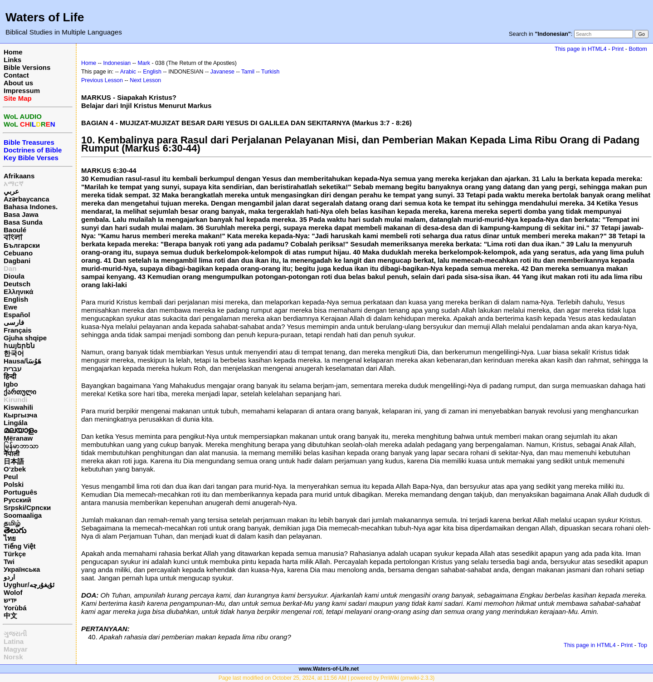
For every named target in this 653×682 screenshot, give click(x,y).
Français (18, 330)
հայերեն (19, 345)
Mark (143, 63)
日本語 (14, 461)
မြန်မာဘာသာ (21, 446)
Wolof (13, 592)
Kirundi (16, 399)
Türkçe (15, 554)
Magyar (16, 649)
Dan (10, 268)
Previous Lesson (102, 80)
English (16, 299)
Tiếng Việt (19, 546)
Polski (14, 484)
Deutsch (17, 284)
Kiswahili (18, 407)
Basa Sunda (23, 222)
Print (618, 48)
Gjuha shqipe (25, 338)
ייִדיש (10, 600)
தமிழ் (12, 523)
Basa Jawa (21, 214)
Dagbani (17, 261)
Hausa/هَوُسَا (22, 361)
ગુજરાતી (15, 634)
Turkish (270, 72)
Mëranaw (18, 438)
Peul (11, 477)
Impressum (22, 90)
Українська (22, 569)
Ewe (10, 307)
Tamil (247, 72)
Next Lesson (145, 80)
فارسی (14, 322)
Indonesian (117, 63)
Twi (9, 561)
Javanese (222, 72)
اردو (9, 577)
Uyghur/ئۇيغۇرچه (29, 585)
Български (22, 245)
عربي (11, 191)
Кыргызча (20, 415)
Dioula (14, 276)
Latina (14, 641)
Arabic (128, 72)
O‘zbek (15, 469)
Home (13, 52)
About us (18, 83)
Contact (16, 75)
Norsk (13, 657)
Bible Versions (27, 67)
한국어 (14, 353)
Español (17, 315)
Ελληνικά (18, 291)
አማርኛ (14, 183)
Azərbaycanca (26, 199)
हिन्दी (10, 376)
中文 (10, 615)
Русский (17, 500)
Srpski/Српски (27, 507)
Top (642, 645)
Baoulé (15, 230)
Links (12, 60)
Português (20, 492)
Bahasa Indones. (31, 207)
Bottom (638, 48)
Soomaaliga (23, 515)
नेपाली (11, 453)
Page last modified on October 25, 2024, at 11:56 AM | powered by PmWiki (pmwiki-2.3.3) (327, 678)
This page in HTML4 (581, 48)
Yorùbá (15, 608)
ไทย (10, 538)
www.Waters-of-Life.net (329, 669)
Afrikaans (19, 176)
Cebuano (18, 253)
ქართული (20, 392)
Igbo (11, 384)
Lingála (16, 423)
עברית (12, 369)
